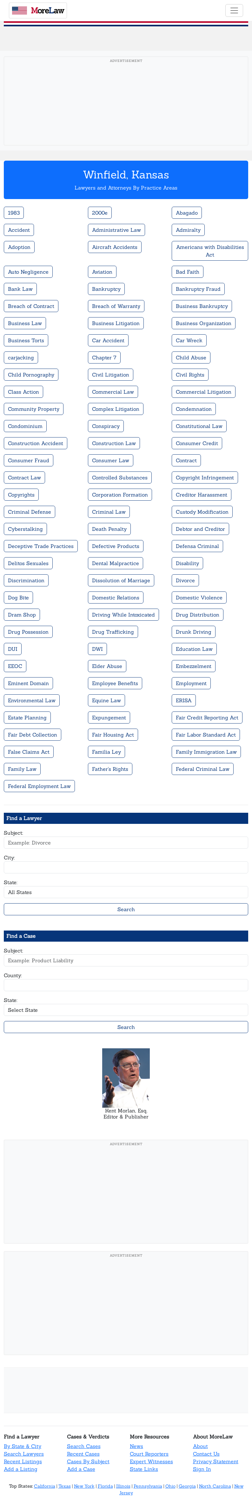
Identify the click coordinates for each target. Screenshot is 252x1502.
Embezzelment (193, 666)
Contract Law (24, 477)
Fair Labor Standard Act (206, 734)
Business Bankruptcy (202, 306)
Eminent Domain (28, 683)
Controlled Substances (120, 477)
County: (13, 975)
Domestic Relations (115, 597)
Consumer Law (110, 460)
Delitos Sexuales (28, 563)
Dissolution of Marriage (121, 580)
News (136, 1446)
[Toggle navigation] (234, 10)
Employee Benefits (115, 683)
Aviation (102, 272)
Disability (187, 563)
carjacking (21, 357)
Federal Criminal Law (202, 769)
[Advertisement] (126, 110)
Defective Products (115, 546)
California (44, 1486)
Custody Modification (202, 512)
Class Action (23, 392)
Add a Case (81, 1469)
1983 (14, 213)
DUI (12, 649)
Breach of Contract (31, 306)
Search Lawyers (24, 1454)
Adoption (19, 247)
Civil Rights (190, 374)
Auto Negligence (28, 272)
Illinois (123, 1486)
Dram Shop (22, 614)
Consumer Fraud (28, 460)
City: (9, 857)
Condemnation (194, 409)
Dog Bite (18, 597)
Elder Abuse (107, 666)
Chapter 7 (104, 357)
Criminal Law (109, 512)
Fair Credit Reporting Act (207, 717)
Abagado (187, 213)
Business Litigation (116, 323)
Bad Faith (187, 272)
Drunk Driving (193, 632)
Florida (105, 1486)
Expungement (109, 717)
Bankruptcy (106, 289)
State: (10, 882)
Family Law (22, 769)
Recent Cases (83, 1454)
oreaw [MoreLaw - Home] (38, 10)
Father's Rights (110, 769)
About (200, 1446)
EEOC (15, 666)
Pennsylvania (148, 1486)
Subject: (13, 833)
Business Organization (203, 323)
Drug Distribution (197, 614)
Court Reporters (149, 1454)
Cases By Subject (88, 1461)
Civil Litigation (110, 374)
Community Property (33, 409)
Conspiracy (106, 426)
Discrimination (26, 580)
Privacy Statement (215, 1461)
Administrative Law (116, 230)
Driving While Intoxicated (123, 614)
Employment (191, 683)
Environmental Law (32, 700)
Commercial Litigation (203, 392)
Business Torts (26, 340)
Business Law (25, 323)
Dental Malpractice (115, 563)
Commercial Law (113, 392)
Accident (19, 230)
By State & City (22, 1446)
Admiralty (188, 230)
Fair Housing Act (113, 734)
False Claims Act (29, 752)
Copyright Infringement (205, 477)
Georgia (187, 1486)
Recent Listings (23, 1461)
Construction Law (114, 443)
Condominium (25, 426)
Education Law (194, 649)
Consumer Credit (197, 443)
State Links (144, 1469)
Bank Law (20, 289)
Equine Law (106, 700)
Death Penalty (109, 529)
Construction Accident (35, 443)
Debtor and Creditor (200, 529)
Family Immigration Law (206, 752)
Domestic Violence (199, 597)
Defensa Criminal (197, 546)
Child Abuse (191, 357)
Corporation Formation (120, 494)
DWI (97, 649)
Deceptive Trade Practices (41, 546)
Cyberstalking (25, 529)
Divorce (185, 580)
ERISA (184, 700)
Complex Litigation (115, 409)
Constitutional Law (199, 426)
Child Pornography (31, 374)
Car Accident (108, 340)
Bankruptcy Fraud (198, 289)
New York (84, 1486)
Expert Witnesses (151, 1461)
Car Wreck (189, 340)
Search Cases (84, 1446)
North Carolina (215, 1486)
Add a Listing (20, 1469)
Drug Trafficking (113, 632)
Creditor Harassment (201, 494)
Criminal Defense (29, 512)
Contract (186, 460)
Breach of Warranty (116, 306)
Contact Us (206, 1454)
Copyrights (21, 494)
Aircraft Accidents (114, 247)
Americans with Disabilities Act (210, 251)
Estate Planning (27, 717)
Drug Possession (28, 632)
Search (126, 909)
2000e (100, 213)
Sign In (202, 1469)
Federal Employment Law (39, 786)
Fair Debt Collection (32, 734)
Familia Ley (106, 752)
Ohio (170, 1486)
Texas (64, 1486)
